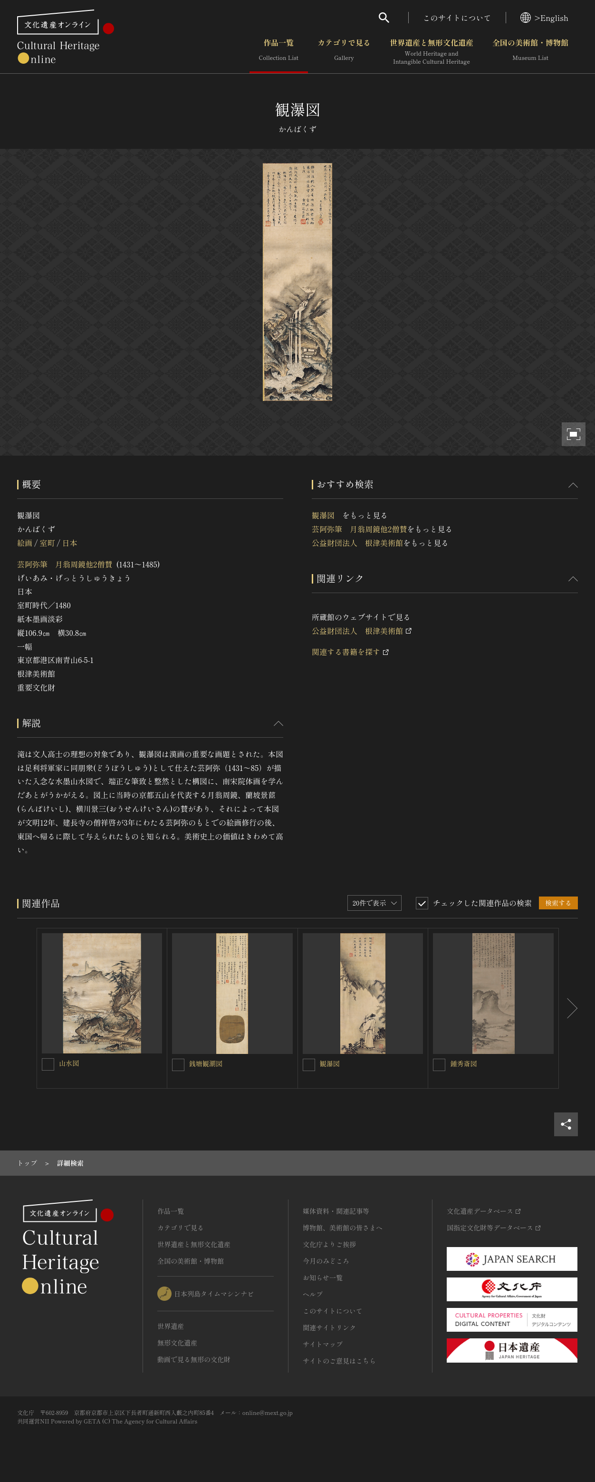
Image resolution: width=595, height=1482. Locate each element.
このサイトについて (457, 17)
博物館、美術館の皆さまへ (343, 1227)
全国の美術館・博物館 (530, 52)
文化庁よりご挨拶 (329, 1244)
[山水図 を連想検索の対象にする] (48, 1064)
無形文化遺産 (177, 1342)
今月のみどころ (326, 1261)
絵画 (24, 542)
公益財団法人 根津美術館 (357, 542)
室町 (47, 542)
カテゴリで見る (344, 52)
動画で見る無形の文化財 (193, 1359)
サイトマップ (323, 1344)
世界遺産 (170, 1326)
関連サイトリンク (329, 1327)
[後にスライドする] (568, 1008)
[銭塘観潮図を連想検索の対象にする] (178, 1065)
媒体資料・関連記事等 (336, 1211)
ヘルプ (313, 1294)
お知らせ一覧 (323, 1277)
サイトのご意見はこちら (339, 1360)
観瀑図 (327, 515)
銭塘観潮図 (205, 1063)
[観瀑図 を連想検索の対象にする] (309, 1065)
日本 (69, 542)
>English (544, 17)
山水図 (72, 1063)
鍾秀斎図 (463, 1063)
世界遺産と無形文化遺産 (431, 52)
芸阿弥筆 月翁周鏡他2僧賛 (64, 564)
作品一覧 (278, 52)
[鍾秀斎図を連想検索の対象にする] (439, 1065)
